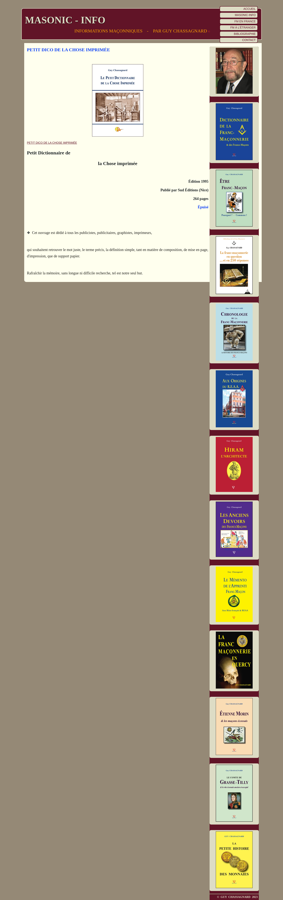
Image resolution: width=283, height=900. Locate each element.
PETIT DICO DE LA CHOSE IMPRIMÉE (52, 142)
